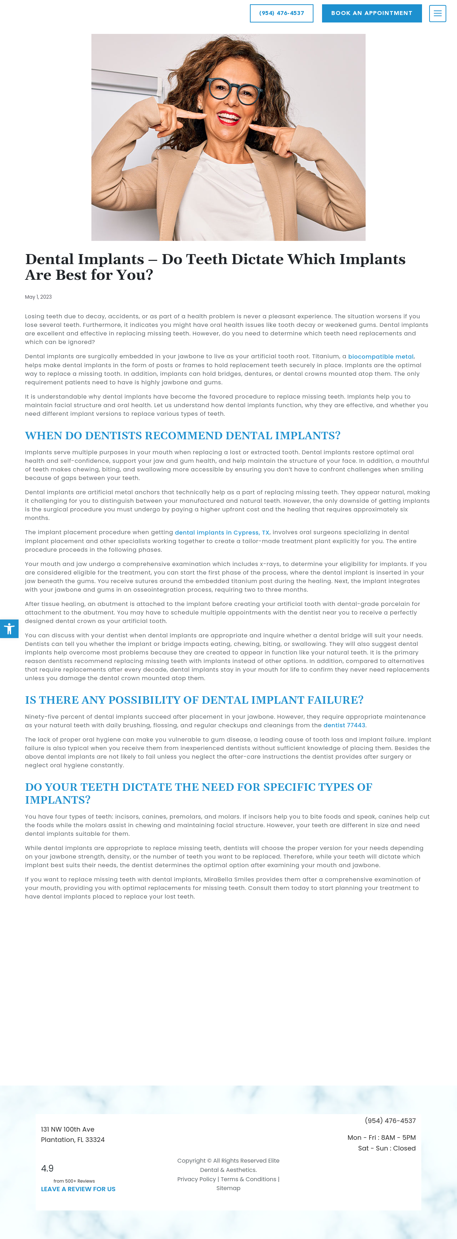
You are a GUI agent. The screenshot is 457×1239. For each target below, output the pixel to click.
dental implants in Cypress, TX (222, 533)
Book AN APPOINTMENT (372, 13)
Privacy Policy (196, 1179)
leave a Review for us (78, 1188)
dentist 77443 (344, 725)
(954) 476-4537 (281, 13)
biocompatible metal (381, 357)
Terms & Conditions (247, 1179)
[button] (9, 629)
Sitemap (228, 1188)
